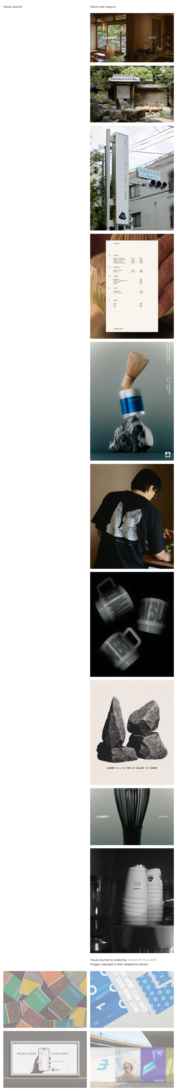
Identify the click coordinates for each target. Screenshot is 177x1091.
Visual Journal (12, 6)
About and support (103, 6)
